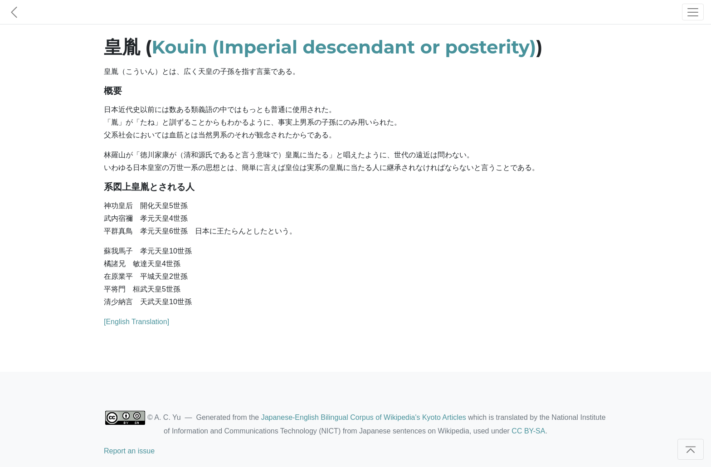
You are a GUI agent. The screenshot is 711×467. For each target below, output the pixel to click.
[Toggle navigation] (693, 12)
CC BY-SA (528, 431)
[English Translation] (136, 322)
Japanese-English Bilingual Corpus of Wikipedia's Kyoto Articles (363, 417)
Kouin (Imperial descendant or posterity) (344, 47)
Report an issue (129, 451)
